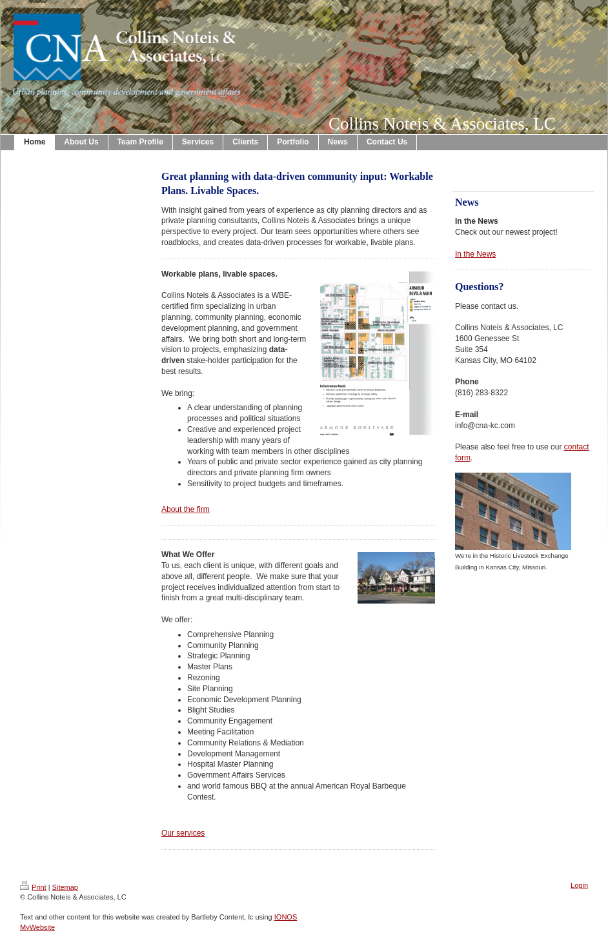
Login (579, 885)
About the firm (185, 509)
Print (33, 887)
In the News (475, 254)
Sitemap (65, 887)
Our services (183, 833)
